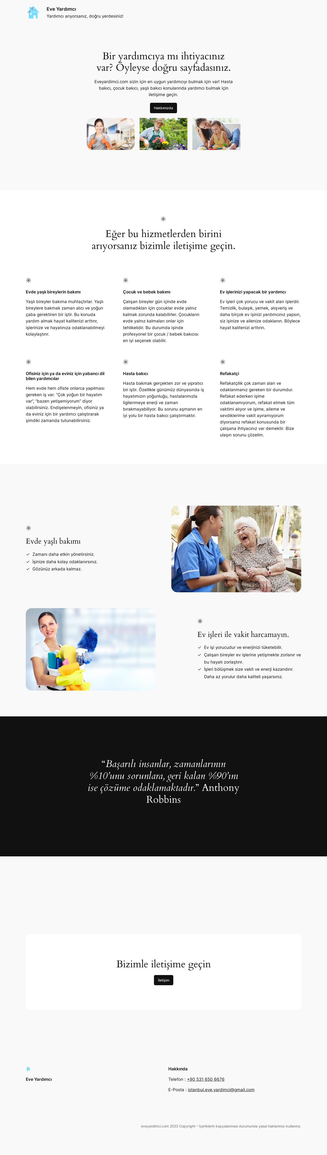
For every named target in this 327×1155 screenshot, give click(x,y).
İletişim (163, 980)
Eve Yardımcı (61, 9)
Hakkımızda (163, 108)
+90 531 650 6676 (206, 1079)
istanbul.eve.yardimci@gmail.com (221, 1089)
